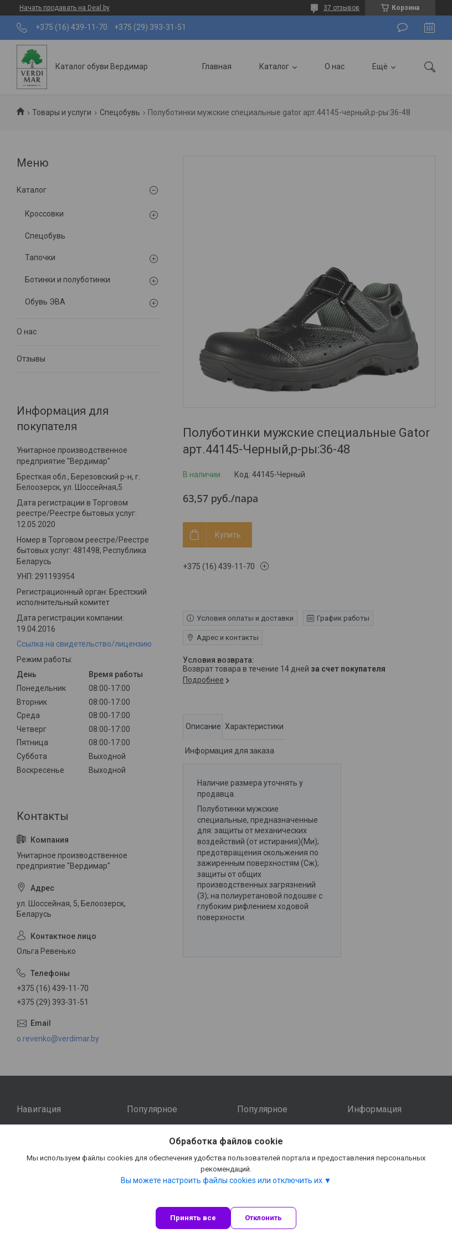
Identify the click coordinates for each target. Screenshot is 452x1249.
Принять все (193, 1218)
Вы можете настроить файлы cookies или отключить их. (222, 1180)
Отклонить (263, 1218)
